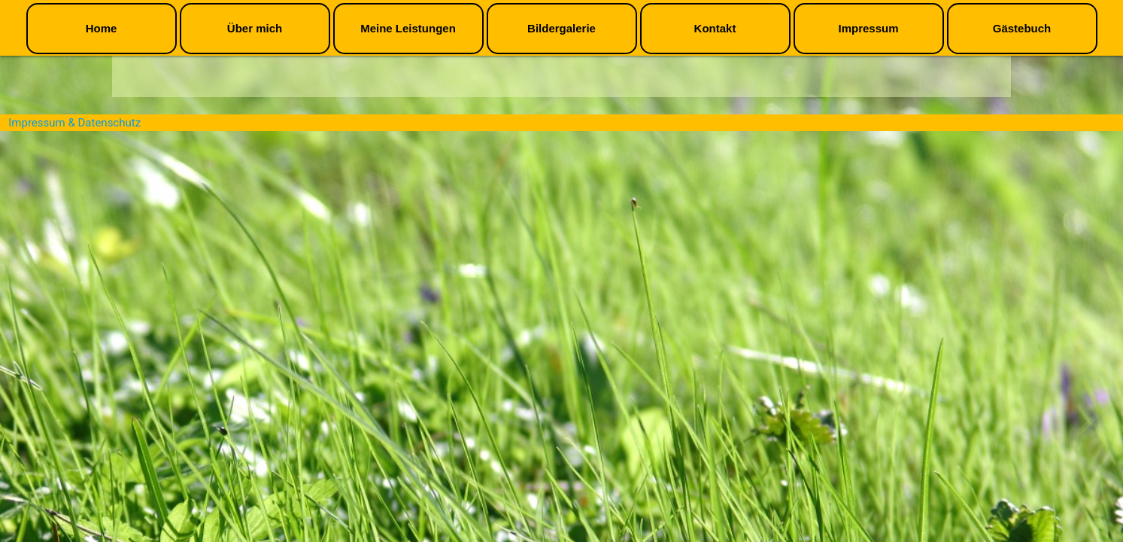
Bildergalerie (561, 28)
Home (101, 28)
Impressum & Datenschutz (74, 122)
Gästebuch (1022, 28)
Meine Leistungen (408, 28)
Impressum (868, 28)
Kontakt (715, 28)
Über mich (254, 28)
